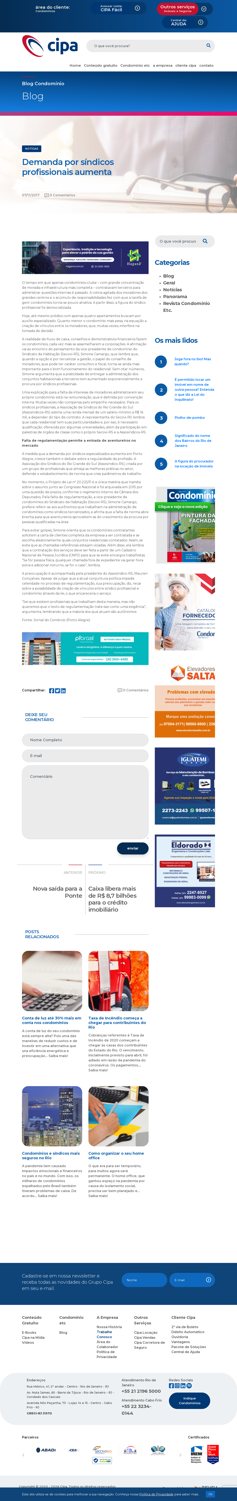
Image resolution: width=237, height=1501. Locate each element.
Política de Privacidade (156, 1494)
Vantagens (180, 1342)
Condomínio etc (135, 65)
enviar (132, 848)
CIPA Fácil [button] (111, 8)
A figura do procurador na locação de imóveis (194, 463)
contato (206, 65)
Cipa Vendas (144, 1338)
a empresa (162, 65)
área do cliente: (52, 7)
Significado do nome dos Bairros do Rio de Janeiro (193, 441)
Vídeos (28, 1343)
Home (75, 65)
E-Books (29, 1333)
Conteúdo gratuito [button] (100, 65)
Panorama (175, 296)
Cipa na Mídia (33, 1338)
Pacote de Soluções (188, 1347)
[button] (34, 1455)
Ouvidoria (179, 1337)
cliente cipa (185, 65)
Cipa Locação (146, 1333)
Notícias (172, 290)
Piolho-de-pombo (190, 418)
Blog (168, 276)
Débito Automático (187, 1332)
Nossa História (109, 1327)
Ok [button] (210, 1494)
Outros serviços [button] (177, 8)
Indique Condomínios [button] (189, 1400)
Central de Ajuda (185, 1352)
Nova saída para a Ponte (57, 892)
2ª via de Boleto (184, 1327)
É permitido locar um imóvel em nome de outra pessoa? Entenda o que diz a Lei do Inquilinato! (194, 390)
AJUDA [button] (179, 22)
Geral (169, 283)
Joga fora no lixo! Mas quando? (192, 361)
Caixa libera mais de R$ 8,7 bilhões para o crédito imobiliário (112, 899)
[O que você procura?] (144, 46)
